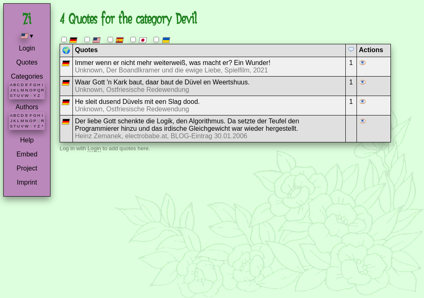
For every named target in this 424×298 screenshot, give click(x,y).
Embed (27, 154)
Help (27, 140)
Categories (27, 76)
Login (27, 48)
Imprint (27, 182)
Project (27, 168)
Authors (26, 107)
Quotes (27, 62)
